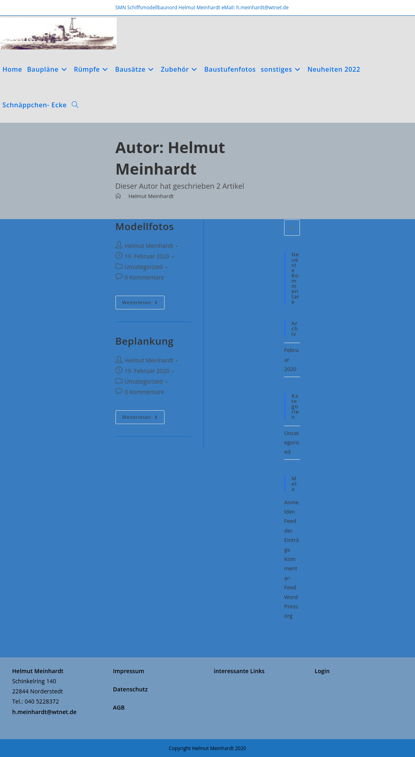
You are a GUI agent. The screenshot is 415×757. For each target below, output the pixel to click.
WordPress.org (291, 606)
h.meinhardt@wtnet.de (44, 712)
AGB (119, 707)
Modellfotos (145, 226)
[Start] (118, 196)
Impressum (128, 671)
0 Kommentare (144, 277)
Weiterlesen (143, 302)
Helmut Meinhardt (151, 196)
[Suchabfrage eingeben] (291, 228)
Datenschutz (130, 689)
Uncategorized (144, 267)
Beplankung (145, 341)
